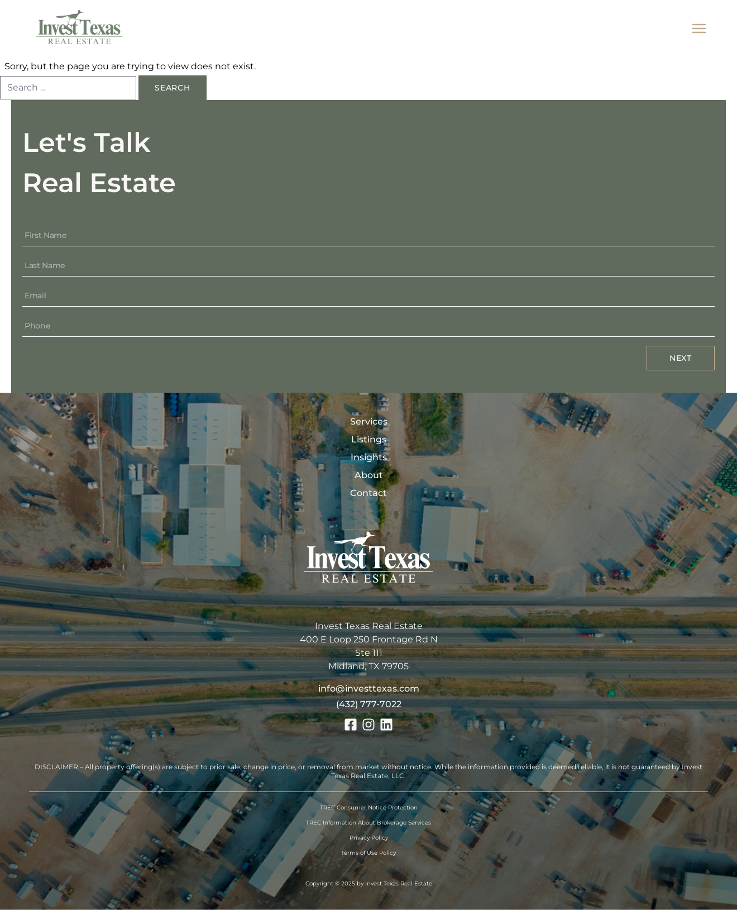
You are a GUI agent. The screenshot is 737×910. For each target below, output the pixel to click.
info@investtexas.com (368, 688)
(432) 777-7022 (368, 704)
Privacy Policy (369, 837)
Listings (368, 439)
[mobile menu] (699, 29)
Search (172, 88)
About (369, 475)
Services (368, 421)
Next (680, 358)
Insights (369, 457)
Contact (368, 493)
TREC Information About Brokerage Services (368, 822)
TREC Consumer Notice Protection (369, 807)
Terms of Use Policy (368, 852)
